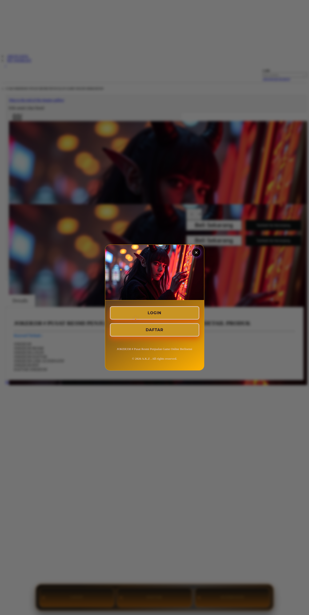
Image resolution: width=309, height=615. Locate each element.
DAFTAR (154, 330)
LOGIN (154, 313)
